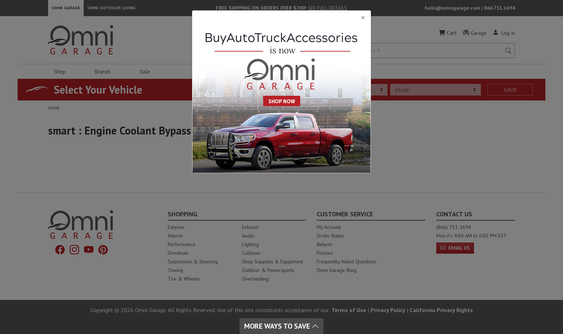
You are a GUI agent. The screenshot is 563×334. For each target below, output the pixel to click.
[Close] (281, 17)
